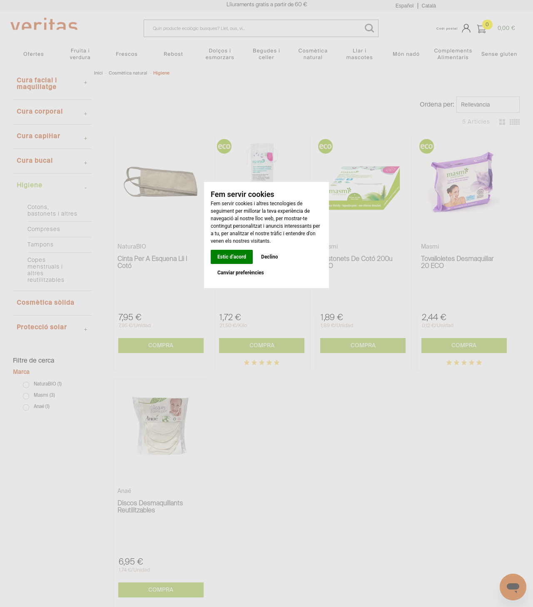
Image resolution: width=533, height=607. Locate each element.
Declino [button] (269, 257)
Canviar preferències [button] (240, 273)
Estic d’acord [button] (231, 257)
